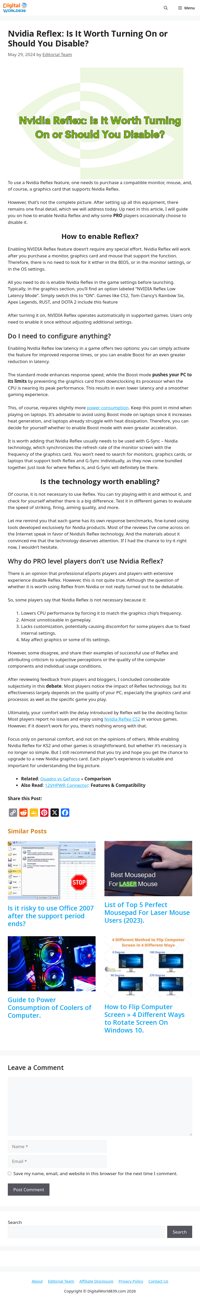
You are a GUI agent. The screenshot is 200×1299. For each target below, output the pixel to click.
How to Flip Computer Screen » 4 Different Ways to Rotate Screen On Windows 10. (144, 1018)
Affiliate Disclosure (96, 1281)
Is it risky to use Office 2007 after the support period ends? (51, 915)
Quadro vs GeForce (60, 779)
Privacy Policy (130, 1281)
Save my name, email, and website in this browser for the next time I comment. (96, 1173)
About (37, 1281)
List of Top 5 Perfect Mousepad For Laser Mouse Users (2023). (147, 912)
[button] (166, 8)
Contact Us (158, 1281)
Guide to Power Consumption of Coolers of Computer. (49, 1007)
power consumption (108, 408)
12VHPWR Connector (67, 785)
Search (15, 1222)
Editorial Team (61, 1281)
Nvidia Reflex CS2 (122, 719)
